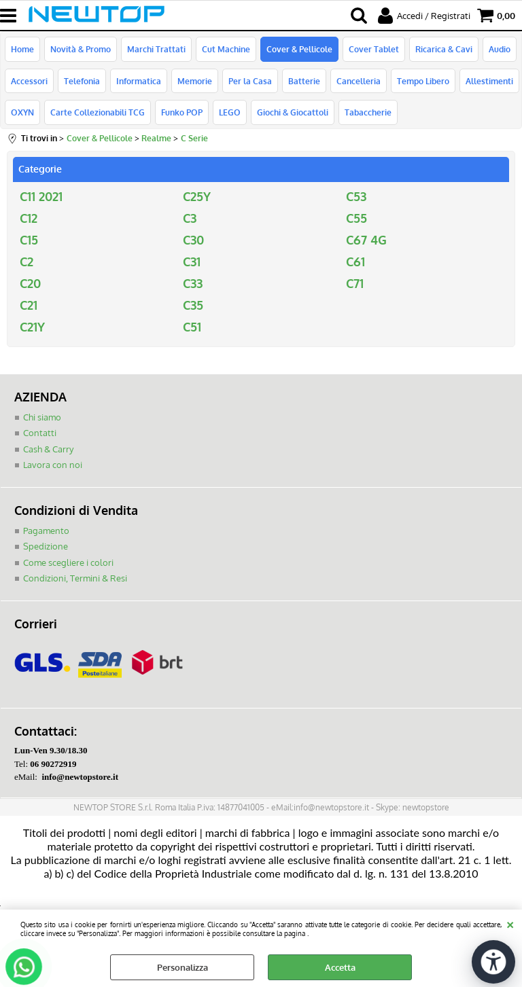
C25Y (197, 196)
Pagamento (46, 530)
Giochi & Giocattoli (292, 112)
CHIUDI (510, 923)
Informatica (138, 80)
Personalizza (182, 967)
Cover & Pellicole (299, 48)
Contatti (39, 432)
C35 (193, 305)
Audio (499, 48)
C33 (193, 283)
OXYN (22, 112)
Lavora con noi (52, 464)
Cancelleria (358, 80)
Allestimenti (489, 80)
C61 (355, 261)
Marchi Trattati (156, 48)
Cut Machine (226, 48)
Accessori (29, 80)
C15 (29, 239)
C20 (30, 283)
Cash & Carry (48, 449)
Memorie (194, 80)
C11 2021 (41, 196)
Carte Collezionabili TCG (97, 112)
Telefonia (82, 80)
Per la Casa (250, 80)
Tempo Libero (423, 80)
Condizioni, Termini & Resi (75, 578)
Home (22, 48)
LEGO (230, 112)
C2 (26, 261)
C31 (192, 261)
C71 (355, 283)
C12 (28, 218)
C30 (193, 239)
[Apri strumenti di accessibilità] (493, 962)
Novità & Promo (80, 48)
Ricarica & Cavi (443, 48)
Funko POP (182, 112)
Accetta (340, 967)
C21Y (32, 326)
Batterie (304, 80)
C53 (356, 196)
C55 (356, 218)
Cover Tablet (374, 48)
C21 (28, 305)
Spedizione (45, 546)
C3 (189, 218)
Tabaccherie (368, 112)
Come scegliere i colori (68, 562)
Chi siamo (42, 417)
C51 (192, 326)
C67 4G (366, 239)
